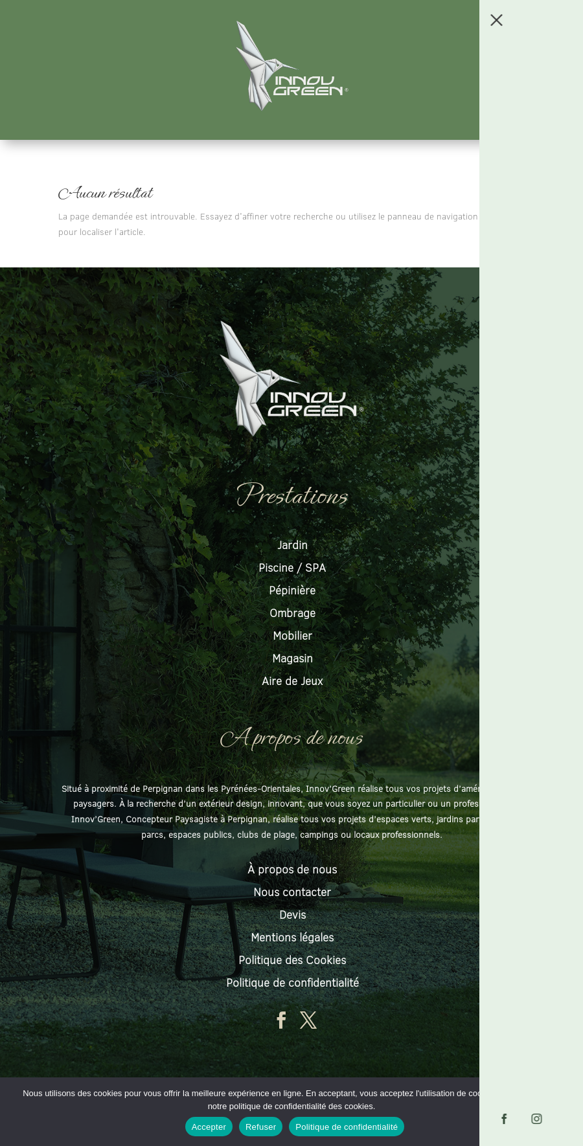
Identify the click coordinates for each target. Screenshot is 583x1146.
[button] (566, 17)
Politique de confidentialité (346, 1127)
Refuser (261, 1127)
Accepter (209, 1127)
